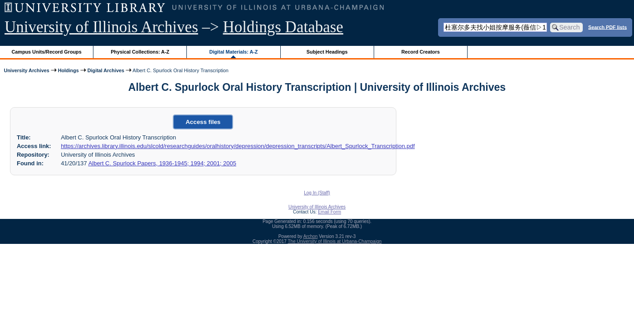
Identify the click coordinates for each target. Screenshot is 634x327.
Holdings (68, 70)
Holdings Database (283, 27)
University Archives (26, 70)
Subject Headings (327, 51)
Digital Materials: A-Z (233, 51)
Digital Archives (106, 70)
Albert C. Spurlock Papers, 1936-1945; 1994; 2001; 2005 (162, 163)
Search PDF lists (607, 27)
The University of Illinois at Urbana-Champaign (335, 241)
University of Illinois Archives (101, 27)
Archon (310, 236)
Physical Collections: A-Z (140, 51)
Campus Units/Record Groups (47, 51)
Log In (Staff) (317, 192)
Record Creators (420, 51)
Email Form (329, 211)
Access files (202, 122)
